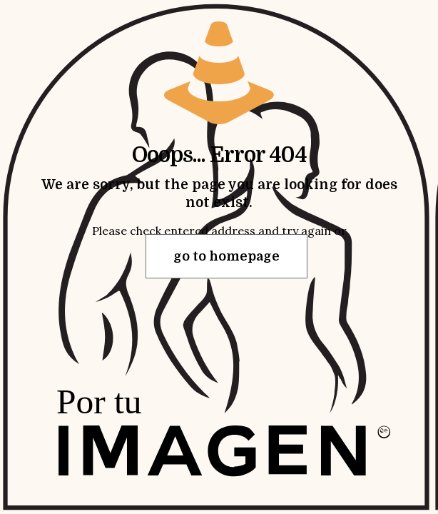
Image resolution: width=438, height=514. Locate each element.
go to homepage (226, 256)
